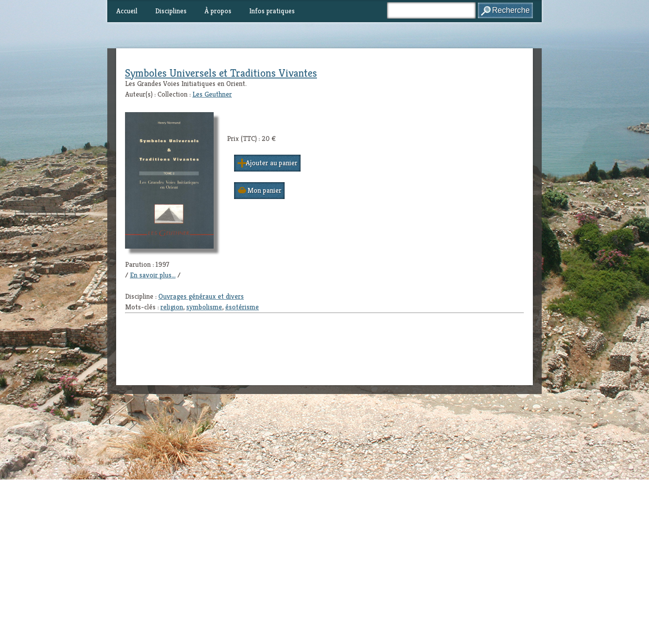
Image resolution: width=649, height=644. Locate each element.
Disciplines (171, 11)
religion (171, 307)
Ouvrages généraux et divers (201, 296)
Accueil (126, 11)
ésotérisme (242, 307)
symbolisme (204, 307)
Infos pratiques (272, 11)
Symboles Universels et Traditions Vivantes (221, 73)
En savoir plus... (153, 275)
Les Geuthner (212, 94)
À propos (217, 11)
